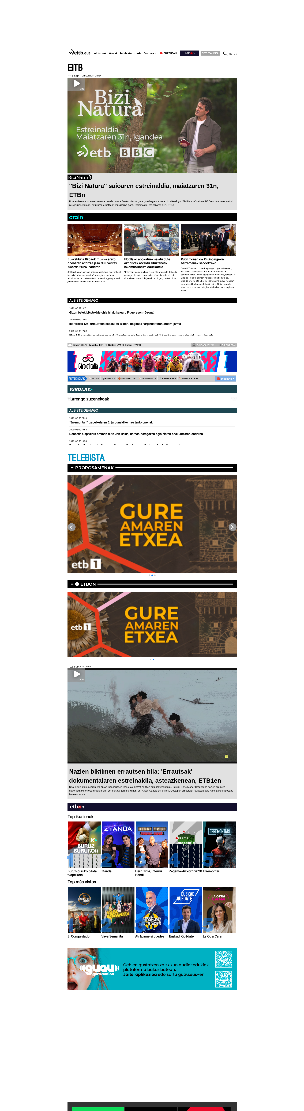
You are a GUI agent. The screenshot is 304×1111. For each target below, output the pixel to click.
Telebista (126, 53)
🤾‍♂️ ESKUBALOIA (167, 378)
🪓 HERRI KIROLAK (189, 378)
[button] (149, 575)
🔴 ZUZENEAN (224, 378)
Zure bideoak (226, 344)
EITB (74, 67)
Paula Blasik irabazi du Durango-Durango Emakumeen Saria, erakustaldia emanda (125, 445)
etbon (88, 584)
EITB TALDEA (210, 53)
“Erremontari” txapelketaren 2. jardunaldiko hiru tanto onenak (111, 422)
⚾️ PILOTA (94, 378)
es (235, 53)
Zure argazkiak (203, 344)
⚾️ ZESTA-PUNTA (147, 378)
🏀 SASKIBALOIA (127, 378)
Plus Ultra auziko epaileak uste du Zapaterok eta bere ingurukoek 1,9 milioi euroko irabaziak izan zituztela (141, 335)
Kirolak (113, 53)
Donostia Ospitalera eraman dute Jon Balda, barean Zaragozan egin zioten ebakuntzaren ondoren (136, 434)
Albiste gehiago (83, 300)
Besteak (149, 53)
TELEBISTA (85, 458)
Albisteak (100, 53)
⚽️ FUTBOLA (108, 378)
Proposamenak (94, 467)
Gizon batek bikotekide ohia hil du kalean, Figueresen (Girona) (111, 312)
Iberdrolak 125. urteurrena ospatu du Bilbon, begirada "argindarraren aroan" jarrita (125, 324)
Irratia (137, 53)
